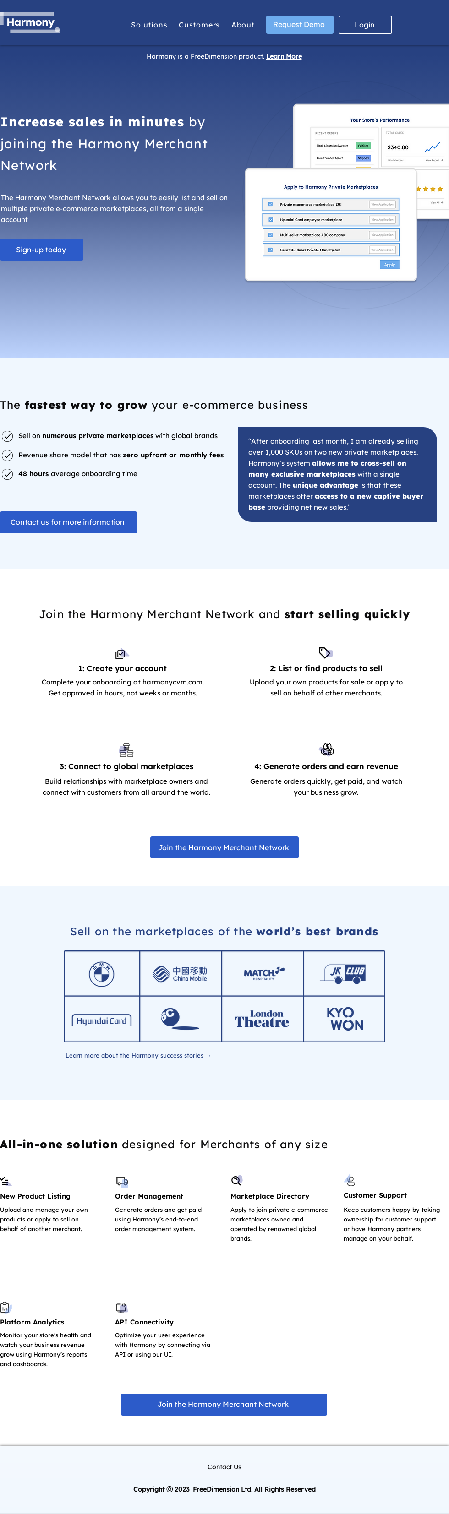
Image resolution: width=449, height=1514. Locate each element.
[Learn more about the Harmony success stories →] (138, 1055)
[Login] (365, 25)
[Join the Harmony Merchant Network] (224, 847)
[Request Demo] (300, 25)
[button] (149, 25)
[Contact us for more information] (68, 522)
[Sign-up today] (41, 250)
